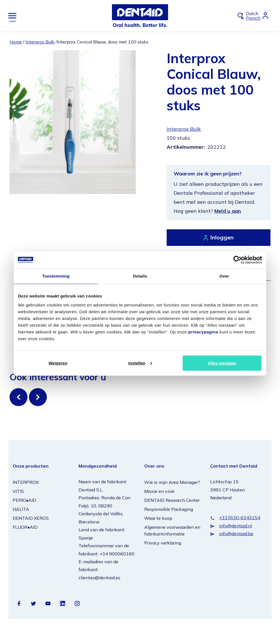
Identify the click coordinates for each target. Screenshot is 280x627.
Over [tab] (224, 276)
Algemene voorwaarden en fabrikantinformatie (172, 530)
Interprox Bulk (40, 42)
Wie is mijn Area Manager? (172, 482)
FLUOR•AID (25, 527)
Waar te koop (158, 518)
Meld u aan (227, 211)
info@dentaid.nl (235, 525)
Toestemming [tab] (56, 276)
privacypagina (203, 331)
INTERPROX (25, 482)
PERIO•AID (24, 500)
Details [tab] (140, 276)
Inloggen (222, 237)
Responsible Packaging (168, 509)
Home (16, 42)
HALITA (21, 509)
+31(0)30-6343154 (239, 517)
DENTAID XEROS (31, 518)
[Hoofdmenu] (12, 15)
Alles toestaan (222, 362)
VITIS (18, 491)
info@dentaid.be (236, 533)
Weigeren (58, 362)
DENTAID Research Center (172, 500)
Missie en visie (159, 491)
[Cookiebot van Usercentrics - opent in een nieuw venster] (237, 260)
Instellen (140, 362)
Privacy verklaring (162, 543)
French (253, 18)
